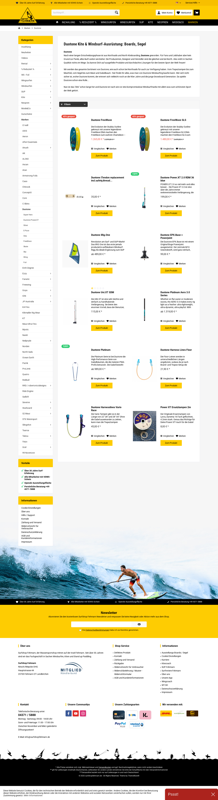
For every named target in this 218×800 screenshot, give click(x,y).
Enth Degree (28, 268)
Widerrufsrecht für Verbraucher (29, 527)
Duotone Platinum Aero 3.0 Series (175, 294)
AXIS (24, 131)
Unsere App (167, 678)
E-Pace (26, 231)
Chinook (26, 187)
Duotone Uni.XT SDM (102, 292)
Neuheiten (26, 52)
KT (23, 318)
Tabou (25, 436)
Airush (25, 147)
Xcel (24, 447)
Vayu (24, 441)
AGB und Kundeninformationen (31, 537)
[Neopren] (162, 22)
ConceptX (27, 192)
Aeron (25, 136)
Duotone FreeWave (101, 120)
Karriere (165, 660)
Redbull (25, 380)
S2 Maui (26, 413)
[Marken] (193, 22)
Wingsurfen (26, 80)
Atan (24, 170)
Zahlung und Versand (31, 522)
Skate (25, 246)
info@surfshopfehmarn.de (37, 737)
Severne (26, 402)
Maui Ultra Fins (29, 324)
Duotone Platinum (101, 349)
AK (23, 153)
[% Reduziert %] (88, 22)
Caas (24, 181)
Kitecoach (166, 663)
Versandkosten (105, 767)
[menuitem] (191, 3)
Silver (25, 225)
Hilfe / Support (28, 515)
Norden (25, 346)
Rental (24, 63)
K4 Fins (25, 307)
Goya (24, 290)
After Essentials (29, 142)
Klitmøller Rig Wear (31, 312)
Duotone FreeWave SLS (173, 120)
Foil (24, 262)
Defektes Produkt (122, 652)
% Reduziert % (27, 69)
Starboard (27, 408)
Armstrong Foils (29, 175)
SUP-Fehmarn (168, 667)
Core (24, 198)
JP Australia (28, 301)
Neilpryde (26, 341)
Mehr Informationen (33, 795)
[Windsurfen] (127, 22)
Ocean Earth (28, 357)
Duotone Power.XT (31, 220)
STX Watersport (29, 419)
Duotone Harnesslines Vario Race (106, 409)
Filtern (66, 104)
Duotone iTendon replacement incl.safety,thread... (107, 179)
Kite (23, 97)
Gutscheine (26, 114)
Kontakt (25, 519)
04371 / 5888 (27, 715)
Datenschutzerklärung (31, 532)
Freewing (26, 284)
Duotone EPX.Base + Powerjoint (171, 236)
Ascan (25, 164)
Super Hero (28, 215)
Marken (25, 119)
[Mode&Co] (178, 22)
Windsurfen (26, 86)
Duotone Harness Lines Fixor (176, 349)
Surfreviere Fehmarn (171, 670)
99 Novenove (28, 453)
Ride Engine (27, 391)
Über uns (25, 511)
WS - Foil (25, 75)
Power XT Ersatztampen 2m (175, 407)
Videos (24, 58)
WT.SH (165, 685)
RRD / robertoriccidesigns (34, 385)
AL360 (25, 159)
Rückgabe (119, 663)
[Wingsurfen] (108, 22)
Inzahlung (26, 47)
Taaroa (25, 430)
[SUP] (141, 22)
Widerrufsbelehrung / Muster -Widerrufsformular (128, 672)
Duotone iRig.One (100, 235)
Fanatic (26, 279)
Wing (25, 257)
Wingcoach (167, 681)
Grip (25, 236)
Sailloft (25, 397)
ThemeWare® (133, 776)
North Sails (27, 352)
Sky (24, 252)
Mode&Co (26, 108)
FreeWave (27, 241)
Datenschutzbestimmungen (97, 630)
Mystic (25, 329)
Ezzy (24, 273)
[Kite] (150, 22)
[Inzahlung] (68, 22)
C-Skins (25, 203)
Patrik (25, 363)
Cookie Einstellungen (31, 508)
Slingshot (26, 425)
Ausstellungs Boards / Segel (175, 652)
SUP (23, 91)
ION (24, 296)
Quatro (25, 374)
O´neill (25, 125)
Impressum (26, 542)
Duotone (26, 209)
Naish (25, 335)
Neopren (25, 103)
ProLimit (26, 369)
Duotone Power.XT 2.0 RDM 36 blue (177, 179)
